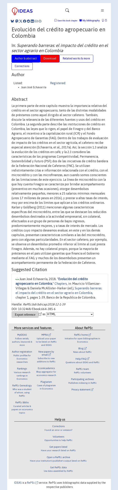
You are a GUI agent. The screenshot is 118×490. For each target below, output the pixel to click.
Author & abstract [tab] (26, 58)
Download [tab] (49, 58)
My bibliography (89, 20)
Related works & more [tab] (76, 58)
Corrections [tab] (22, 66)
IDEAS (18, 482)
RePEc (32, 482)
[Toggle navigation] (67, 11)
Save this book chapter (67, 21)
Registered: (58, 83)
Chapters (61, 283)
